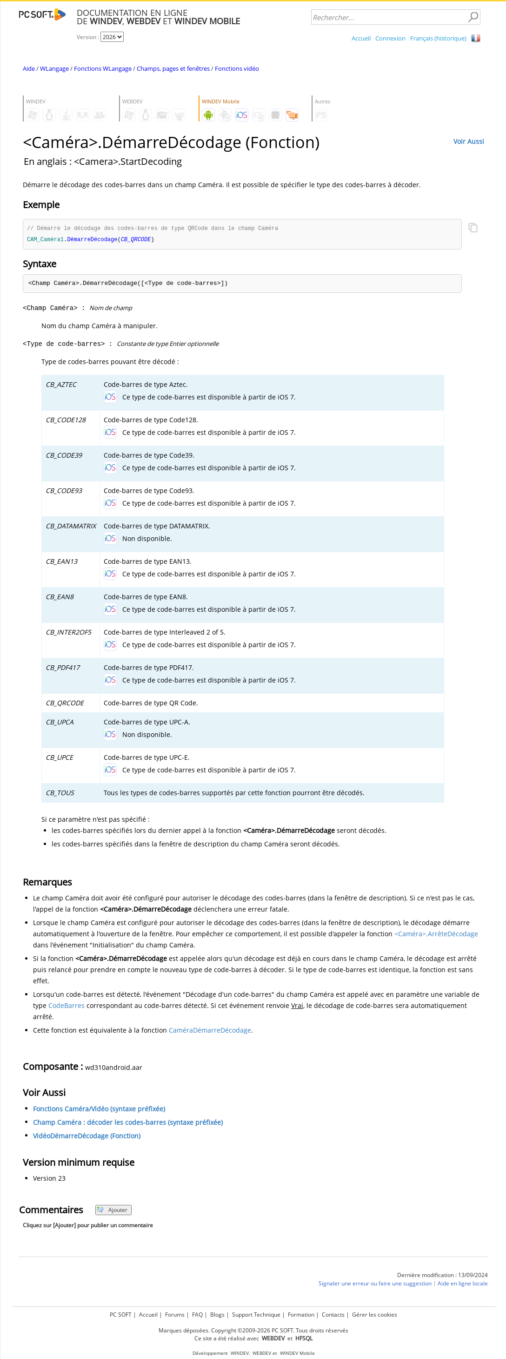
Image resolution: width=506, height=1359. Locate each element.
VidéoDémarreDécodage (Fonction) (86, 1136)
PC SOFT (121, 1314)
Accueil (361, 38)
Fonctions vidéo (237, 68)
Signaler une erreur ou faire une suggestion (375, 1284)
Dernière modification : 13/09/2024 (442, 1276)
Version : (88, 37)
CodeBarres (66, 1006)
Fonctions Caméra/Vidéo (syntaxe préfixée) (99, 1109)
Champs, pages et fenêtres (173, 68)
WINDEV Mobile (297, 1353)
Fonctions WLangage (103, 68)
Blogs (217, 1314)
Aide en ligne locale (463, 1284)
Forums (175, 1314)
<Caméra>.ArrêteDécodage (436, 934)
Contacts (333, 1314)
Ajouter (111, 1211)
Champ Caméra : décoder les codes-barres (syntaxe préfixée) (128, 1123)
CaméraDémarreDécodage (210, 1031)
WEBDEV (262, 1353)
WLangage (54, 68)
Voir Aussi (468, 141)
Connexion (390, 38)
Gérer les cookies (374, 1314)
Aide (29, 68)
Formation (301, 1314)
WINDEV (240, 1353)
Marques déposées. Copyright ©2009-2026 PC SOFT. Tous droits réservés (253, 1330)
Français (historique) (438, 38)
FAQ (197, 1314)
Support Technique (256, 1314)
